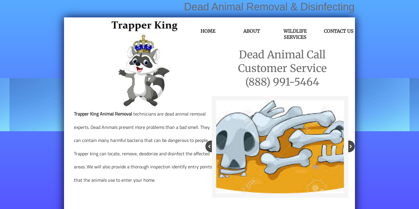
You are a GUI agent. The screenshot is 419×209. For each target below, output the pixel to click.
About (251, 31)
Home (207, 31)
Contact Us (339, 31)
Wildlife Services (295, 34)
